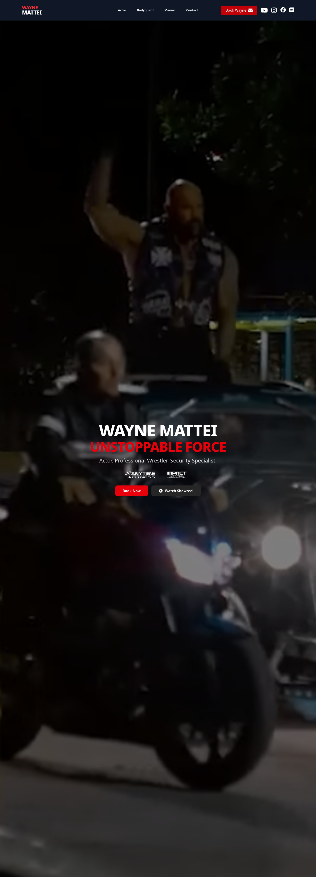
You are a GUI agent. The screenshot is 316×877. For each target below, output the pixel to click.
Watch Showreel (176, 490)
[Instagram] (274, 10)
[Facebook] (283, 10)
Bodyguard (145, 10)
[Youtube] (264, 10)
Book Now (132, 490)
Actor (122, 10)
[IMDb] (291, 10)
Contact (192, 10)
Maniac (169, 10)
